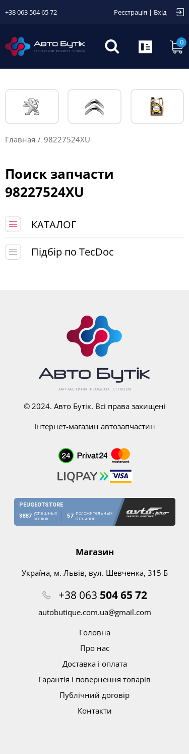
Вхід (160, 12)
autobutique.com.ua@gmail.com (94, 612)
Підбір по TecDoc (72, 252)
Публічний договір (94, 695)
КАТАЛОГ (53, 224)
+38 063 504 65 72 (31, 12)
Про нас (94, 648)
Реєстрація (130, 12)
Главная (20, 139)
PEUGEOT (32, 107)
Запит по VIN (146, 46)
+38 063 (102, 595)
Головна (94, 632)
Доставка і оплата (94, 664)
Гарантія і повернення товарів (94, 679)
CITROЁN (94, 106)
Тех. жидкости (157, 106)
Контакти (95, 711)
